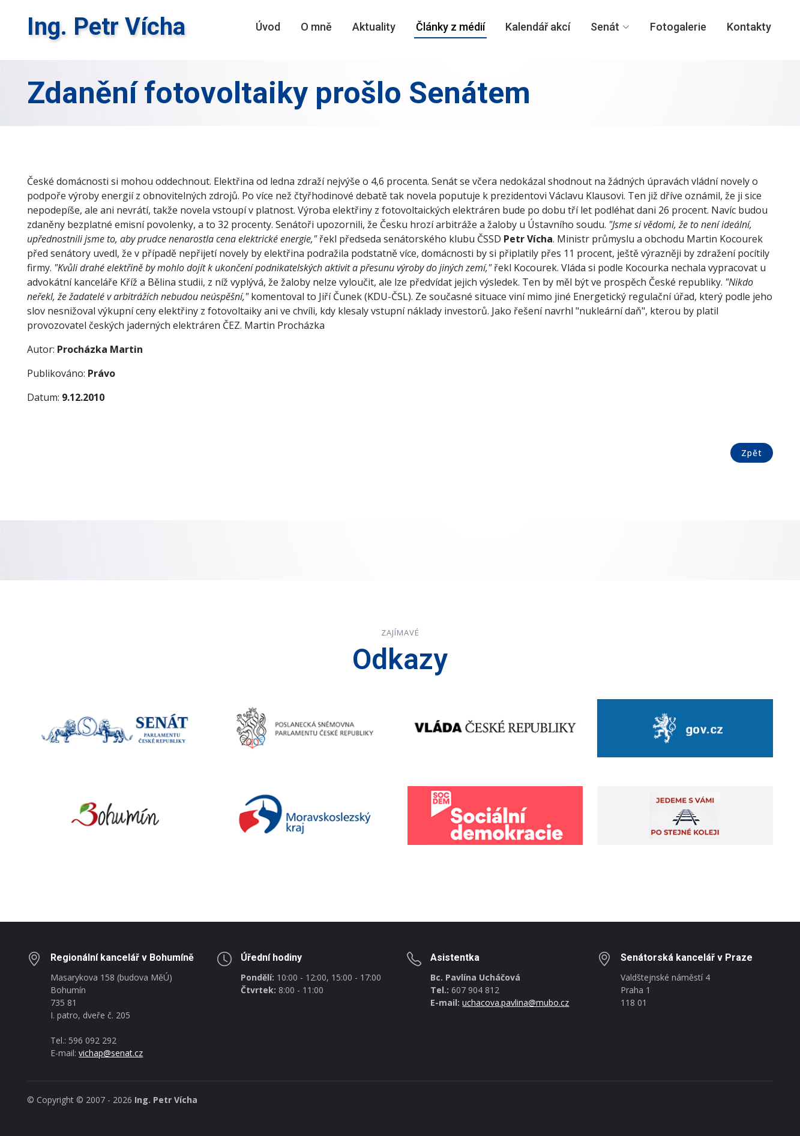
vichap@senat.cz (111, 1053)
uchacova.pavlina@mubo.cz (515, 1002)
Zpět (751, 452)
